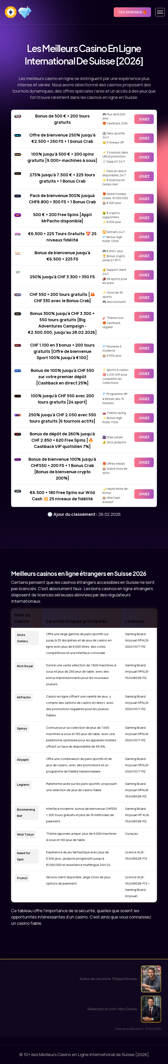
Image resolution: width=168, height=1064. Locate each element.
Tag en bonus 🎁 (132, 12)
